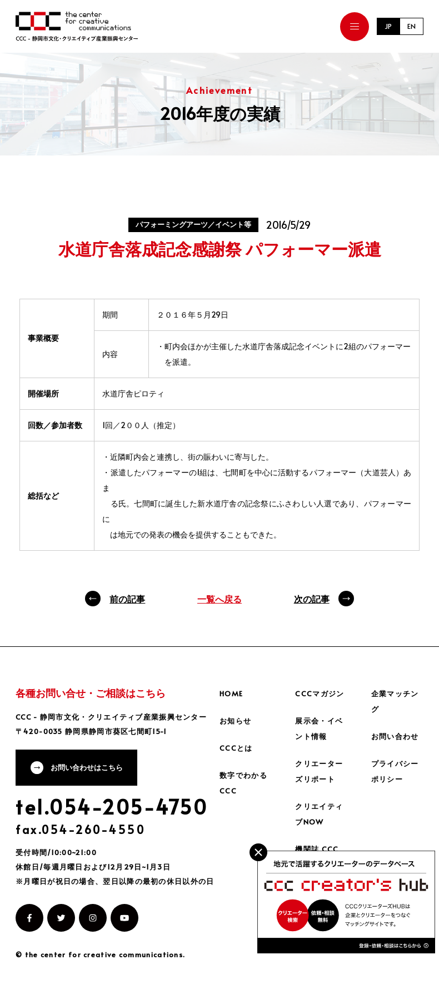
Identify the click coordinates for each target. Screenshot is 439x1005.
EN (410, 26)
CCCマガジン (321, 693)
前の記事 (127, 598)
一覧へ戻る (219, 598)
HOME (232, 693)
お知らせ (236, 720)
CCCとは (236, 747)
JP (385, 26)
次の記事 (312, 598)
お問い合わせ (396, 736)
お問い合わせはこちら (92, 769)
